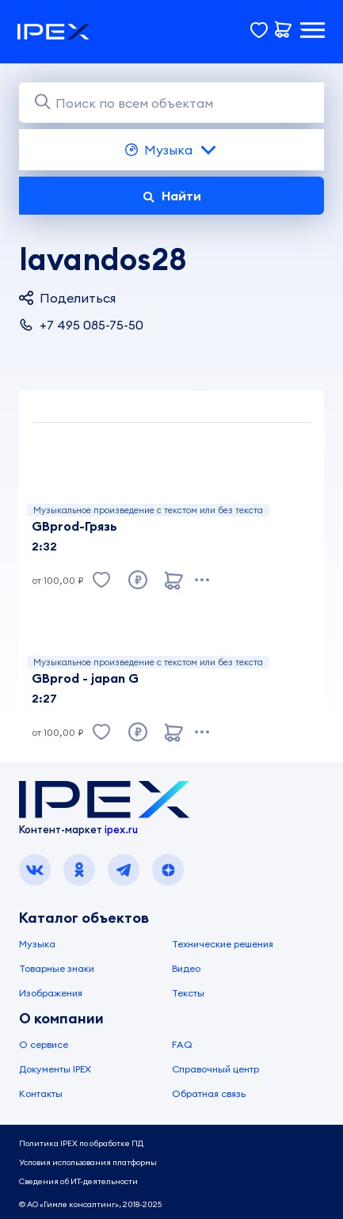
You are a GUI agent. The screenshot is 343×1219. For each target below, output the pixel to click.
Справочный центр (215, 1069)
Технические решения (222, 944)
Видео (186, 968)
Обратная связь (209, 1093)
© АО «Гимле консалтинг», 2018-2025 (90, 1204)
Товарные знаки (56, 968)
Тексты (188, 993)
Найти (172, 196)
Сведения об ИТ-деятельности (78, 1181)
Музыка (171, 149)
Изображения (50, 993)
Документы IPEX (55, 1069)
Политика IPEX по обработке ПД (81, 1143)
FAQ (182, 1044)
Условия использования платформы (88, 1162)
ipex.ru (121, 829)
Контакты (41, 1093)
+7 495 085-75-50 (81, 325)
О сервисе (43, 1044)
